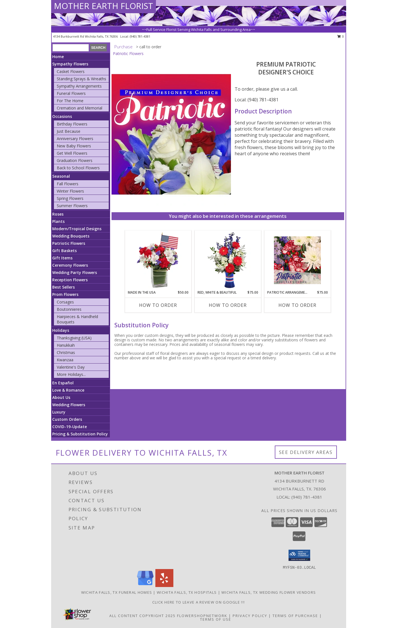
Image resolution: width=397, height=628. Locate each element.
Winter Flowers (70, 191)
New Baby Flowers (74, 146)
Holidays (60, 330)
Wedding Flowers (68, 404)
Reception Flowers (70, 279)
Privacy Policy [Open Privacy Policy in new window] (250, 615)
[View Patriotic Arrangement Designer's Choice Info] (297, 260)
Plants (58, 221)
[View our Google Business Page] (145, 585)
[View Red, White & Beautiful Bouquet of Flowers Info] (227, 260)
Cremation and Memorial (79, 108)
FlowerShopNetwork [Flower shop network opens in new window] (202, 615)
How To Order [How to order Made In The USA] (158, 305)
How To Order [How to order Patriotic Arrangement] (297, 305)
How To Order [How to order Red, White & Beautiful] (228, 305)
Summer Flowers (72, 205)
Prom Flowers (65, 294)
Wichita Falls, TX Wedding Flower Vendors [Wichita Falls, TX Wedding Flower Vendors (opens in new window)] (268, 592)
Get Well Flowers (72, 153)
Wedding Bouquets (70, 236)
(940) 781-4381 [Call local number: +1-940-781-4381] (140, 36)
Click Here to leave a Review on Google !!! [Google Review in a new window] (198, 602)
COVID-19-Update (69, 426)
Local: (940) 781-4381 (256, 100)
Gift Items (62, 258)
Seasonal (61, 176)
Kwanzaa (65, 359)
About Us (61, 397)
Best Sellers (63, 287)
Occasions (62, 116)
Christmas (66, 352)
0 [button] (340, 36)
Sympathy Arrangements (79, 86)
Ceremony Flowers (70, 265)
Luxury (58, 412)
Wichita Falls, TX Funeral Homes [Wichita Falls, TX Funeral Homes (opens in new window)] (116, 592)
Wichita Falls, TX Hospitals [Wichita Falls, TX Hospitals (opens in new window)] (187, 592)
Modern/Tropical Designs (76, 228)
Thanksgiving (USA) (74, 338)
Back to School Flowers (78, 167)
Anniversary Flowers (75, 138)
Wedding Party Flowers (74, 272)
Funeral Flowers (71, 93)
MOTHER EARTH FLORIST (103, 5)
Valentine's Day (71, 367)
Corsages (65, 302)
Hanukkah (66, 345)
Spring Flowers (70, 198)
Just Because (68, 131)
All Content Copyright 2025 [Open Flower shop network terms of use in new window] (142, 615)
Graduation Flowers (74, 160)
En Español (63, 382)
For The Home (70, 100)
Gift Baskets (64, 250)
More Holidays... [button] (71, 374)
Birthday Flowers (72, 124)
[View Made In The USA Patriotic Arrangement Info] (158, 260)
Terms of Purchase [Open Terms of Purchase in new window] (295, 615)
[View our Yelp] (164, 585)
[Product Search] (71, 47)
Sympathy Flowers (70, 64)
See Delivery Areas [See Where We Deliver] (306, 452)
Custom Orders (67, 419)
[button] (299, 555)
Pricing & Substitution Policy (80, 434)
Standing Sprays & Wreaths (81, 78)
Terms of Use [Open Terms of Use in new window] (215, 619)
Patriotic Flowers (68, 243)
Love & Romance (68, 390)
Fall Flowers (67, 183)
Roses (57, 214)
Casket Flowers (71, 71)
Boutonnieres (69, 309)
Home (58, 56)
